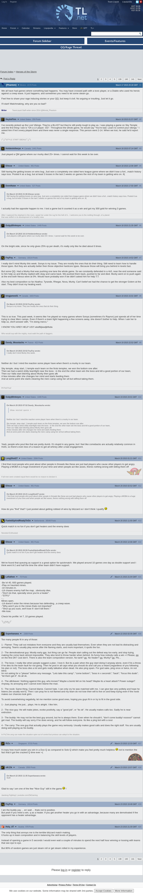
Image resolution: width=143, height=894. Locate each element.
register (76, 870)
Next (139, 79)
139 (120, 79)
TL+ (92, 28)
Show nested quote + (20, 410)
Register (13, 2)
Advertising (52, 885)
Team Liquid (113, 2)
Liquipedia (127, 2)
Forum (14, 28)
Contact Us (91, 885)
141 (132, 79)
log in (64, 870)
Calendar (26, 28)
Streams (36, 28)
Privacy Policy (65, 885)
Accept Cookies (104, 890)
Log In (4, 2)
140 (126, 79)
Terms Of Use (79, 885)
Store (74, 28)
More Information (123, 890)
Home (4, 28)
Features (64, 28)
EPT (83, 28)
